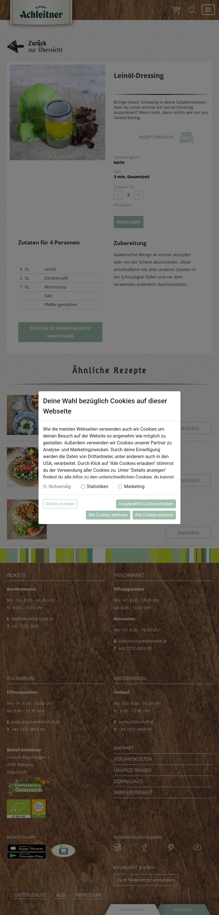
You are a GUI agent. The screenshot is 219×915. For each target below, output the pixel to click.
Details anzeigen (60, 503)
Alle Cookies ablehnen (107, 515)
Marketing (134, 486)
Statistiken (97, 486)
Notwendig (60, 486)
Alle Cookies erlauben (154, 515)
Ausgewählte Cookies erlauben (146, 503)
